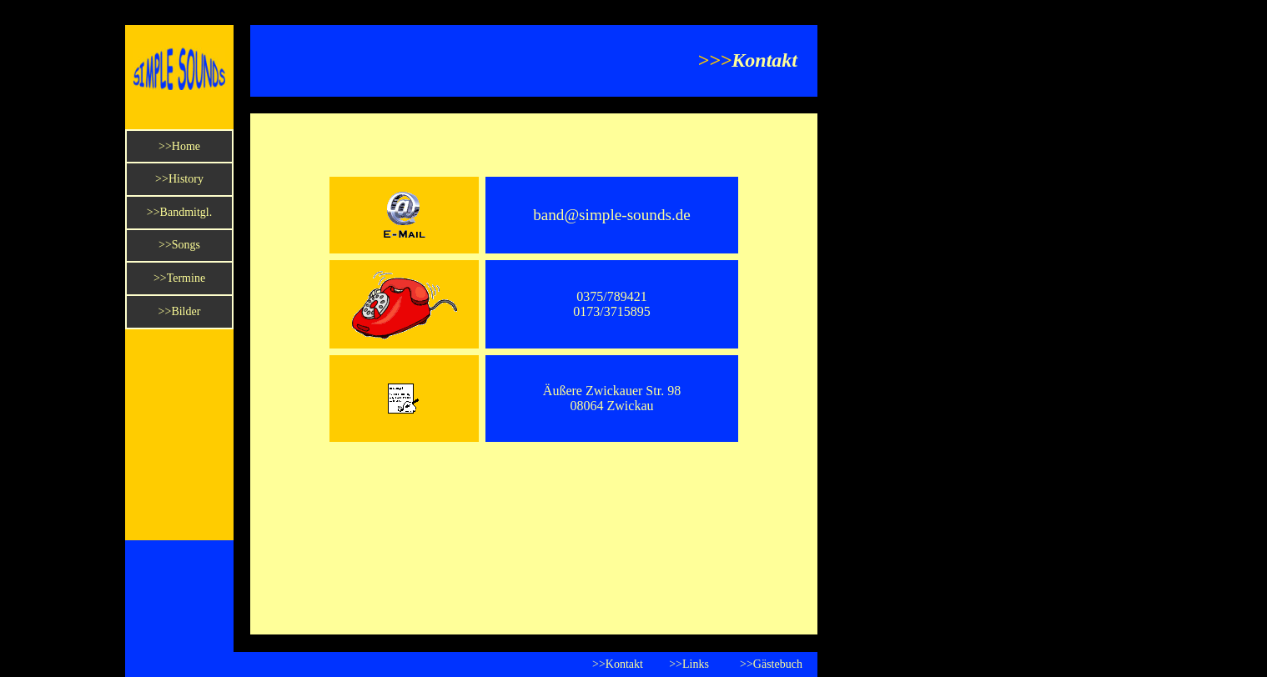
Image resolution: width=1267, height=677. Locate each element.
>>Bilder (179, 311)
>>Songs (179, 244)
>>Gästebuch (771, 664)
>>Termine (179, 278)
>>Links (689, 664)
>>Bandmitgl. (179, 212)
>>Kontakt (617, 664)
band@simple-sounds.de (612, 214)
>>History (179, 179)
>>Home (179, 146)
